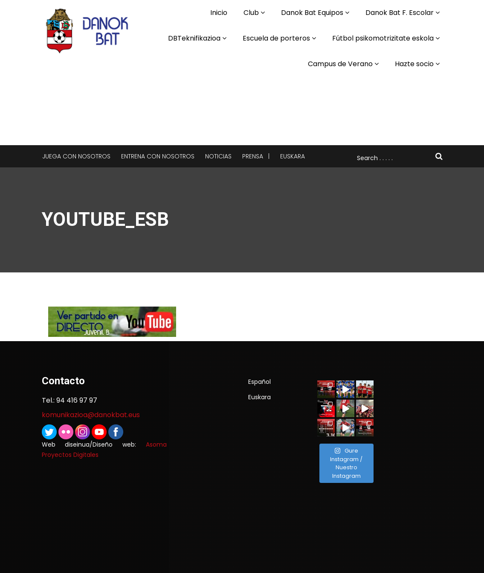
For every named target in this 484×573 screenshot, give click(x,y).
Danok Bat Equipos (312, 13)
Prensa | (256, 156)
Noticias (218, 156)
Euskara (292, 156)
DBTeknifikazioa (194, 38)
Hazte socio (414, 64)
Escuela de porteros (276, 38)
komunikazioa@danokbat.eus (91, 415)
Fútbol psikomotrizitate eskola (383, 38)
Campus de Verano (340, 64)
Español (259, 381)
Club (251, 13)
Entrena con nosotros (157, 156)
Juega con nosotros (76, 156)
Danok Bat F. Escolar (399, 13)
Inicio (218, 13)
